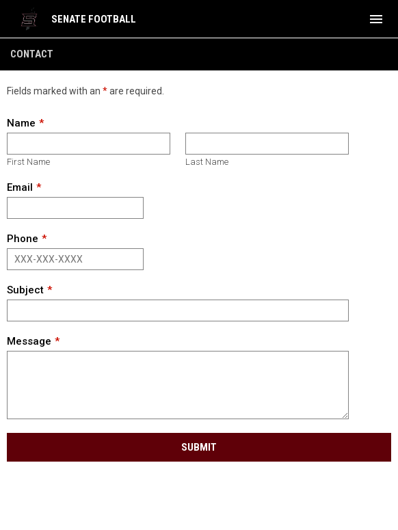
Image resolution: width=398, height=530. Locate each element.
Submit (199, 447)
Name (21, 123)
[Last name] (267, 144)
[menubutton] (376, 19)
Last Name (206, 162)
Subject (25, 290)
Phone (22, 239)
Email (20, 187)
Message (29, 341)
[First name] (88, 144)
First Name (28, 162)
